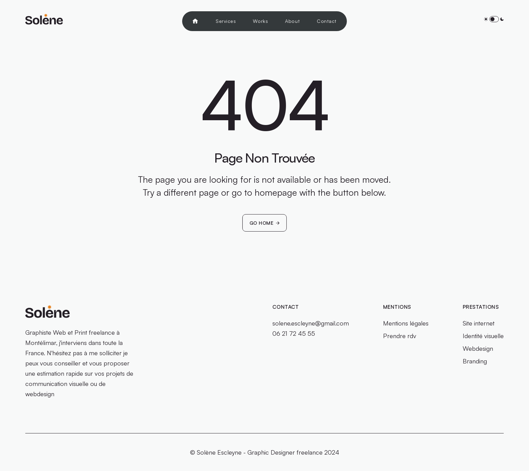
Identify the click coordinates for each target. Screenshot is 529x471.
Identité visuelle (483, 336)
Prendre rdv (399, 336)
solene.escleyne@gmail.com (310, 323)
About (292, 21)
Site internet (478, 323)
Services (226, 21)
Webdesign (478, 348)
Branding (475, 361)
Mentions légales (406, 323)
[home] (44, 19)
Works (260, 21)
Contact (327, 21)
